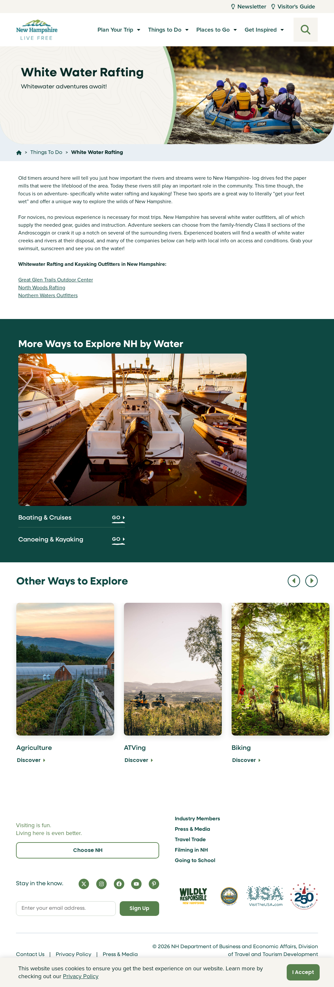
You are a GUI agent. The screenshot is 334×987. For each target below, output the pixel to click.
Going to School (195, 860)
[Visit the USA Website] (265, 896)
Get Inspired (261, 29)
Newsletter (248, 6)
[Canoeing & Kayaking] (71, 542)
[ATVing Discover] (173, 688)
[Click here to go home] (19, 152)
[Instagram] (101, 883)
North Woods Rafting (41, 287)
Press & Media (192, 829)
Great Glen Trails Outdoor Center (55, 279)
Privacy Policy (73, 954)
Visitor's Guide (293, 6)
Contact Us (30, 954)
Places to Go (213, 29)
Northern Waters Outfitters (48, 295)
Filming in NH (191, 850)
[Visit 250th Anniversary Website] (304, 895)
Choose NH (87, 850)
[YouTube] (136, 883)
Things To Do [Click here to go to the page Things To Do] (46, 152)
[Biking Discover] (280, 688)
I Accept (303, 972)
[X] (84, 883)
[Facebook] (119, 883)
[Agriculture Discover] (65, 688)
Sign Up (139, 908)
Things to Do (164, 29)
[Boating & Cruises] (71, 521)
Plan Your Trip (115, 29)
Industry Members (197, 818)
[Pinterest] (154, 883)
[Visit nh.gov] (229, 896)
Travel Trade (190, 839)
